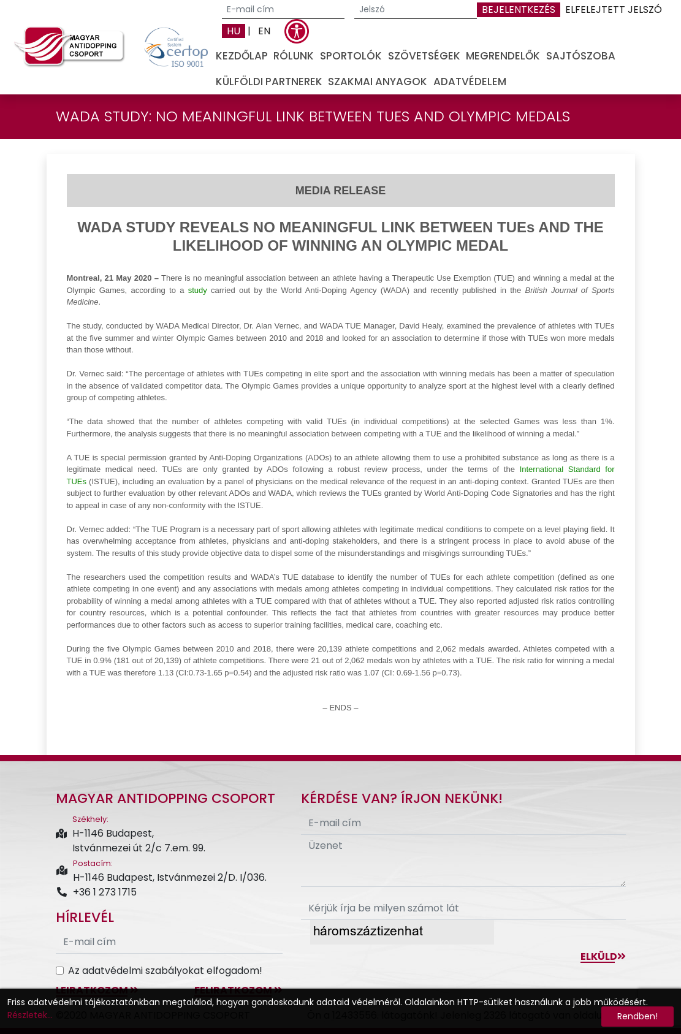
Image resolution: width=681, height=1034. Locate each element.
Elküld (603, 956)
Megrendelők (503, 55)
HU (233, 31)
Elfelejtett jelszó (613, 9)
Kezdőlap (242, 55)
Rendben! (637, 1016)
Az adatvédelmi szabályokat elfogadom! (165, 971)
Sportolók (351, 55)
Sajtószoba (580, 55)
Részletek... (30, 1015)
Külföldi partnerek (269, 81)
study (197, 290)
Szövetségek (424, 55)
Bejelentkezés (518, 9)
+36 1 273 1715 (96, 892)
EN (264, 31)
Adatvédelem (469, 81)
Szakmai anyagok (377, 81)
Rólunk (293, 55)
